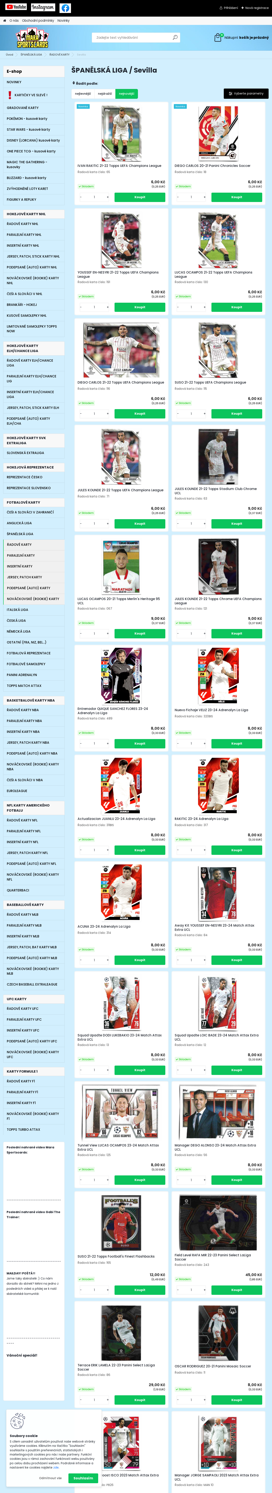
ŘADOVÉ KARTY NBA (23, 710)
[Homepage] (4, 21)
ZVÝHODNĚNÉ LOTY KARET (27, 188)
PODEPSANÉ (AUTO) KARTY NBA (32, 753)
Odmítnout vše (50, 1478)
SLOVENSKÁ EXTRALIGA (25, 453)
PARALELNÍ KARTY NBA (24, 721)
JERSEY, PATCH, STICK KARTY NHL (33, 256)
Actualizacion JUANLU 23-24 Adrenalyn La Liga (99, 608)
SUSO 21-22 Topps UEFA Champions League (226, 278)
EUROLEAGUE (17, 791)
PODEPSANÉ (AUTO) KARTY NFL (31, 863)
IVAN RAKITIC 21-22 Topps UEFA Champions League (101, 168)
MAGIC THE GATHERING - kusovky (27, 164)
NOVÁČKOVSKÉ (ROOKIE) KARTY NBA (33, 766)
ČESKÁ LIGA (16, 620)
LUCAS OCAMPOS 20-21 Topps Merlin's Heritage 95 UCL (231, 388)
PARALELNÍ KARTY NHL (24, 234)
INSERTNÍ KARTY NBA (23, 731)
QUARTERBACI (18, 890)
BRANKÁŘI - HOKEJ (22, 304)
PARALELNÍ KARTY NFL (24, 831)
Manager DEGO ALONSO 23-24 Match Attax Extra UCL (167, 828)
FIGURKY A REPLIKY (21, 199)
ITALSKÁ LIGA (17, 610)
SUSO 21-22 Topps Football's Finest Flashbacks (230, 828)
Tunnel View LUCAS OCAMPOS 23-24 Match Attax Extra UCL (103, 828)
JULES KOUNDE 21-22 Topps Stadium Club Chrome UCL (164, 388)
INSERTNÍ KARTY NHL (23, 245)
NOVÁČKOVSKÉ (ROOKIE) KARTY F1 (33, 1116)
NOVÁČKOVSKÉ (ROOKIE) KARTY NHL (33, 280)
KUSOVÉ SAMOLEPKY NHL (27, 315)
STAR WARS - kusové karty (28, 129)
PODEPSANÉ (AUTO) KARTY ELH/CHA (28, 421)
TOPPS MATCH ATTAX (24, 685)
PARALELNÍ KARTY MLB (24, 925)
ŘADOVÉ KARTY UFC (22, 1008)
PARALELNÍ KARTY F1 (22, 1092)
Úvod (9, 55)
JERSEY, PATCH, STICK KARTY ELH (33, 407)
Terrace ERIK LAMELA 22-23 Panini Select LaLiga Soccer (169, 938)
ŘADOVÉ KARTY (59, 55)
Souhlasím (83, 1478)
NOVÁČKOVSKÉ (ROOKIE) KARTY (33, 599)
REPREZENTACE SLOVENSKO (29, 488)
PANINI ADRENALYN (22, 675)
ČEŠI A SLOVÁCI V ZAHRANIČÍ (30, 512)
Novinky (64, 20)
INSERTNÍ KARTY (19, 566)
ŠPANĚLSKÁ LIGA (31, 55)
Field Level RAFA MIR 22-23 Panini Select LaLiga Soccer (102, 938)
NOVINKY (14, 82)
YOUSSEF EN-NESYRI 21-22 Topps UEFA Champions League (233, 168)
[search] (175, 39)
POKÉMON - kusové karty (27, 118)
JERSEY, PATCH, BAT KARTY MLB (32, 947)
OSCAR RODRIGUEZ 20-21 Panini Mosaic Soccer (232, 938)
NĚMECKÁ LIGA (19, 631)
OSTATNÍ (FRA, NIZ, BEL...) (27, 642)
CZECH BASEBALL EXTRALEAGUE (32, 984)
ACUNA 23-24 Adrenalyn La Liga (233, 607)
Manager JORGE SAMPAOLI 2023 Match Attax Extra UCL (168, 1047)
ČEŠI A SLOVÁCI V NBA (25, 780)
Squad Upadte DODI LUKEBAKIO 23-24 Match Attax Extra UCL (167, 718)
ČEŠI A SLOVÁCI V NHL (24, 294)
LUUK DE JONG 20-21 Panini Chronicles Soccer (164, 1157)
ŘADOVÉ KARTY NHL (22, 224)
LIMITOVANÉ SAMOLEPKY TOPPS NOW (32, 329)
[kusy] (86, 200)
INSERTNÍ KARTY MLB (23, 936)
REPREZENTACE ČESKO (24, 477)
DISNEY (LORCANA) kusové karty (33, 140)
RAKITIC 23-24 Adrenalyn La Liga (169, 607)
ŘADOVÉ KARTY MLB (22, 914)
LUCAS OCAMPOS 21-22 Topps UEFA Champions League (100, 278)
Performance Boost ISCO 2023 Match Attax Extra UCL (101, 1047)
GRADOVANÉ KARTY (22, 108)
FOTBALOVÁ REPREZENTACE (29, 653)
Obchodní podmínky (38, 20)
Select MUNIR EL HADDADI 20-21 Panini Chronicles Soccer (232, 1047)
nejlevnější (83, 94)
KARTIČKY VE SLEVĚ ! (27, 95)
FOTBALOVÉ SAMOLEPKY (26, 664)
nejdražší (105, 94)
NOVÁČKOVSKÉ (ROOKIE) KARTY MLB (33, 971)
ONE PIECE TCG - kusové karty (31, 151)
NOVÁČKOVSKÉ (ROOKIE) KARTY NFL (33, 877)
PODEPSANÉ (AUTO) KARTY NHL (32, 267)
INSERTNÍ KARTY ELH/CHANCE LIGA (30, 394)
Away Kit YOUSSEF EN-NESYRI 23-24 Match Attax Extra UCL (102, 718)
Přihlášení (231, 8)
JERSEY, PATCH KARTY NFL (27, 853)
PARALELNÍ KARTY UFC (24, 1019)
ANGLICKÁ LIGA (19, 523)
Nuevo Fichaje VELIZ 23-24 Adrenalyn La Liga (228, 498)
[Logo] (32, 37)
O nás (14, 20)
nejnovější (126, 94)
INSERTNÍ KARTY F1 (21, 1103)
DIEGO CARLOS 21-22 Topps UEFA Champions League (168, 278)
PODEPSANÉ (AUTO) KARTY (28, 588)
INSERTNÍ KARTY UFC (23, 1030)
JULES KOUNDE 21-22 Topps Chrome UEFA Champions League (103, 498)
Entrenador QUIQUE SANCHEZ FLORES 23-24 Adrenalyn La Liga (168, 498)
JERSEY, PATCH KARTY (24, 577)
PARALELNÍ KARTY (21, 555)
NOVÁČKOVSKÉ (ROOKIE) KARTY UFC (33, 1054)
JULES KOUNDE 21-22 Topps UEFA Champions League (102, 388)
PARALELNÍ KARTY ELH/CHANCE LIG (31, 378)
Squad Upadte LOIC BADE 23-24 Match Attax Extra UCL (233, 718)
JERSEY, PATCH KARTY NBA (28, 742)
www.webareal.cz (153, 1489)
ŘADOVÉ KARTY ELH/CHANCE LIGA (30, 363)
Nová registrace (257, 8)
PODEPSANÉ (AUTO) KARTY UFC (32, 1041)
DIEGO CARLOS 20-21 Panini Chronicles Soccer (164, 168)
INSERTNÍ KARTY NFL (22, 842)
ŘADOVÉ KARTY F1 (21, 1081)
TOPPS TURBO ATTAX (23, 1129)
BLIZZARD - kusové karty (26, 178)
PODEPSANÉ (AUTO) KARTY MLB (32, 958)
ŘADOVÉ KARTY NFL (22, 820)
